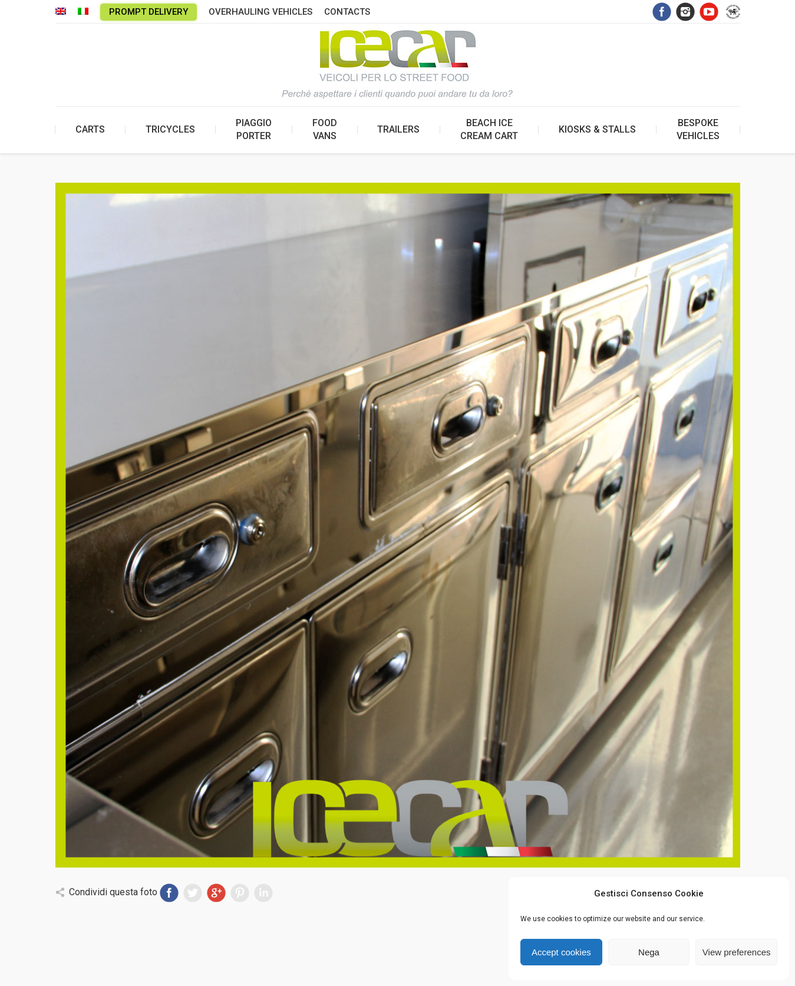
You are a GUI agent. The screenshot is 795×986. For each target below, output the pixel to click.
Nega (648, 952)
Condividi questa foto (113, 892)
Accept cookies (561, 952)
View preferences (736, 952)
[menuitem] (60, 12)
